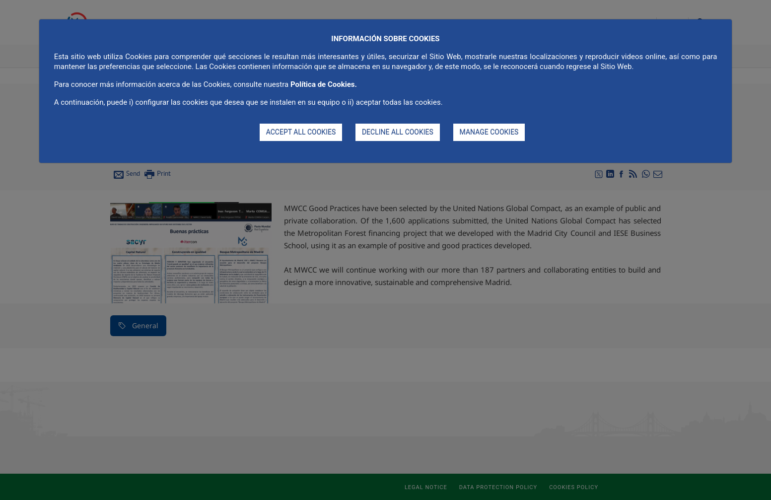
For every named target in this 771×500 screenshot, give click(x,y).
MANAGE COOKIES (489, 132)
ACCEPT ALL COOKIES (301, 132)
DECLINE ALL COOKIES (397, 132)
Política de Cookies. (323, 84)
